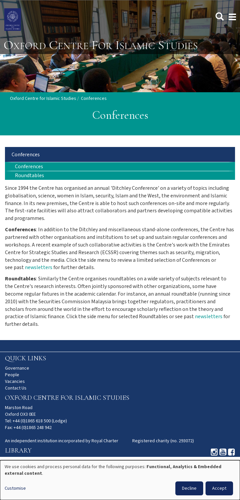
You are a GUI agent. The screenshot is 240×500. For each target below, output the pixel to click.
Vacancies (15, 382)
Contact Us (16, 388)
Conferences (26, 154)
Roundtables (29, 175)
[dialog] (120, 480)
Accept (219, 488)
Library (18, 451)
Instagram (214, 452)
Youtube (222, 452)
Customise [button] (15, 488)
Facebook (231, 452)
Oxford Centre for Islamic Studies (43, 99)
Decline (189, 488)
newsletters (38, 267)
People (12, 375)
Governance (17, 368)
